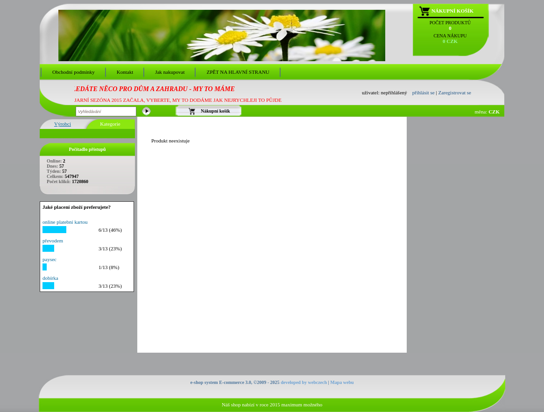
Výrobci (62, 124)
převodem (52, 240)
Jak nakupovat (169, 72)
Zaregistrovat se (454, 92)
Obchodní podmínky (73, 72)
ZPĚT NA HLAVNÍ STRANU (237, 72)
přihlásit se (423, 92)
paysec (49, 259)
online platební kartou (65, 222)
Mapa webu (341, 382)
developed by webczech (304, 382)
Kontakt (125, 72)
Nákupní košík (452, 11)
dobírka (50, 278)
